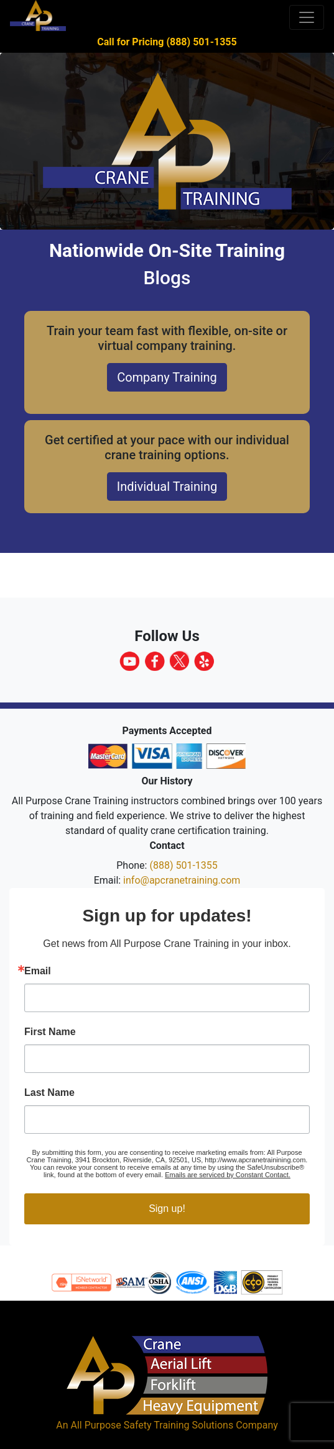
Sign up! (167, 1208)
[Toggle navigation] (306, 17)
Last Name (49, 1093)
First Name (50, 1032)
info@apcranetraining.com (181, 880)
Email (37, 971)
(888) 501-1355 (183, 865)
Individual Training (167, 486)
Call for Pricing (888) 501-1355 (166, 42)
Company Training (167, 377)
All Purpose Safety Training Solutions (151, 1425)
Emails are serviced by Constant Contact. (227, 1174)
